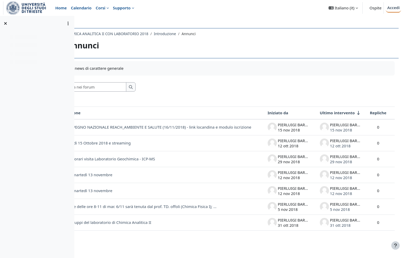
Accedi (393, 7)
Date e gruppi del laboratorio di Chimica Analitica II (137, 226)
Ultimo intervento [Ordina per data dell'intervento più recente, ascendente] (331, 112)
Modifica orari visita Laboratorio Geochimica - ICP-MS (139, 163)
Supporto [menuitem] (122, 7)
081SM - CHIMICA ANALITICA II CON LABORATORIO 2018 (133, 33)
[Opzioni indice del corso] (68, 23)
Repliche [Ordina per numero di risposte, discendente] (372, 112)
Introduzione (198, 33)
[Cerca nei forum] (127, 87)
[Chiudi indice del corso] (5, 23)
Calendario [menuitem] (81, 7)
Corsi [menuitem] (100, 7)
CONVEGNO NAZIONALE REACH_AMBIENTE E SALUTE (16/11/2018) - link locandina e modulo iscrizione (174, 129)
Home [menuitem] (61, 7)
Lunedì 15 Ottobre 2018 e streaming (131, 147)
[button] (343, 8)
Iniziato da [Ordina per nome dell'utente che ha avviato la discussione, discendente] (272, 112)
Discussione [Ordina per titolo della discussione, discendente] (102, 112)
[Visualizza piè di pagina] (395, 245)
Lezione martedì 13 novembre (118, 179)
